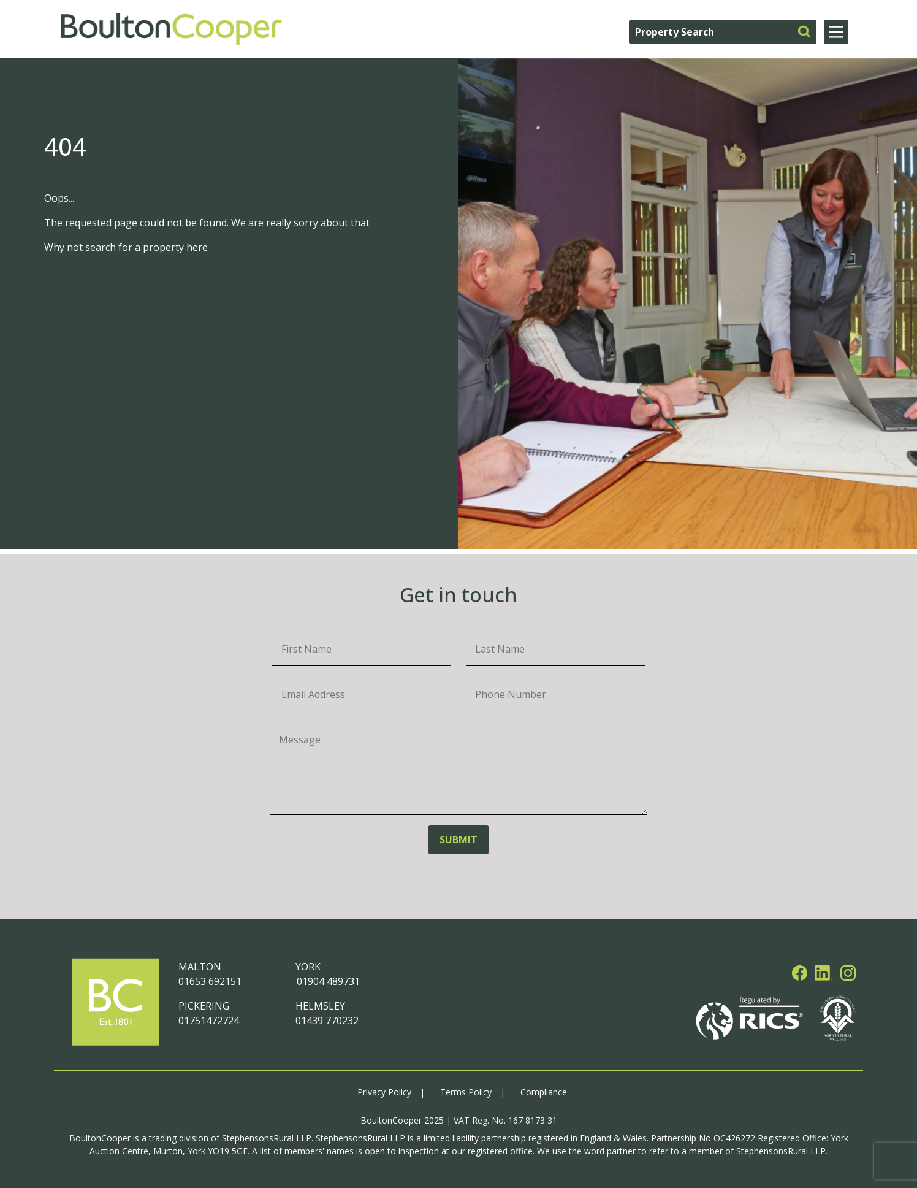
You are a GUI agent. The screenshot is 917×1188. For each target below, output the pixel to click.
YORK (308, 966)
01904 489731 (327, 981)
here (197, 247)
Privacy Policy (384, 1092)
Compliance (543, 1092)
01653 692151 (210, 981)
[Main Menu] (836, 32)
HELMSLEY (320, 1006)
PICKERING (203, 1006)
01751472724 (208, 1020)
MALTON (199, 966)
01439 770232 (327, 1020)
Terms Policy (466, 1092)
